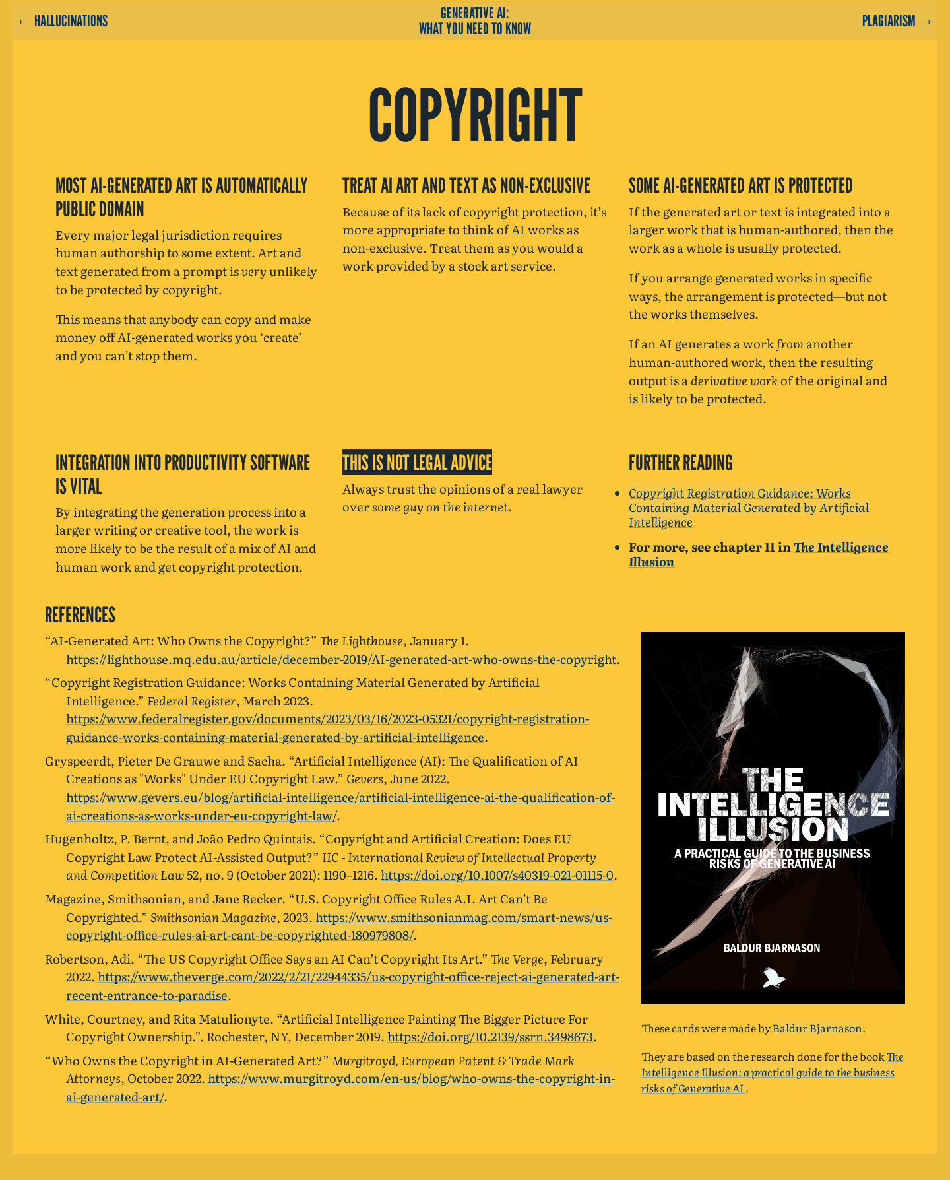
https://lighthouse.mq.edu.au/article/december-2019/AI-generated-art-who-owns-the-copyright (341, 658)
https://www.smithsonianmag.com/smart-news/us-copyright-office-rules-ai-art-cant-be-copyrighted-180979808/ (339, 925)
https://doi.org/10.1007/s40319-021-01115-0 (497, 874)
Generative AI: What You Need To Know (475, 20)
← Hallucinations (62, 20)
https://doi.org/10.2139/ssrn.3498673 (490, 1036)
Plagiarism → (898, 20)
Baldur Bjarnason (817, 1027)
